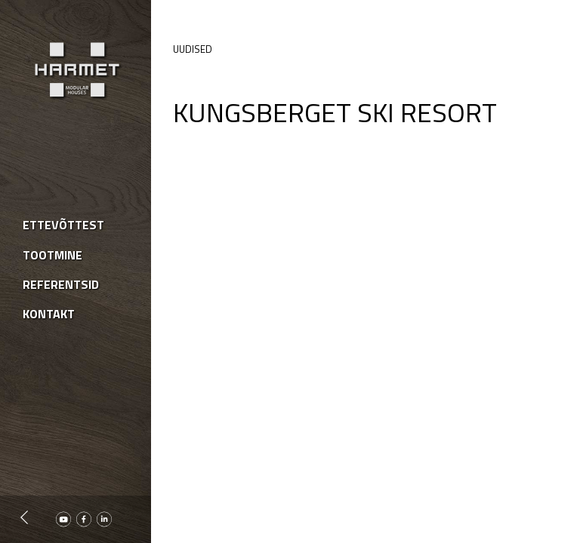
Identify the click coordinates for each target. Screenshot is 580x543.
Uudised (192, 49)
